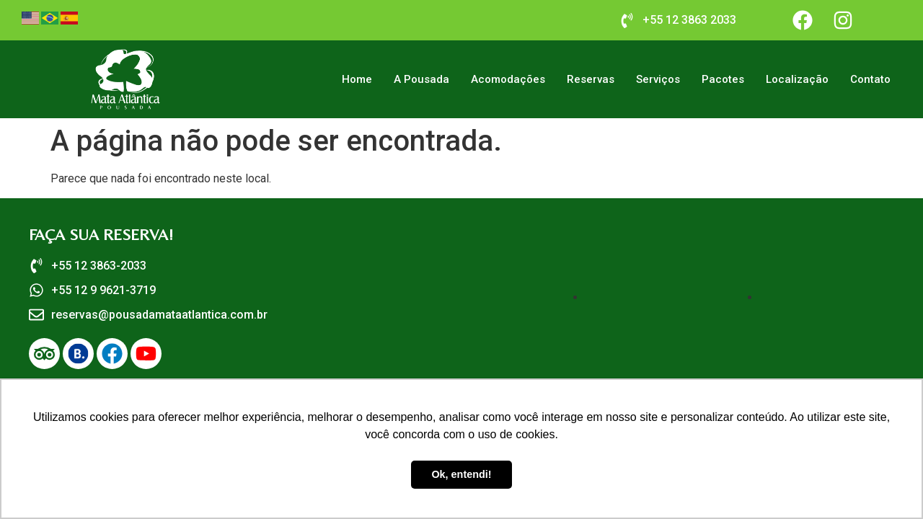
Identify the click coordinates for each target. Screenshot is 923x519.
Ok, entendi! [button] (461, 474)
